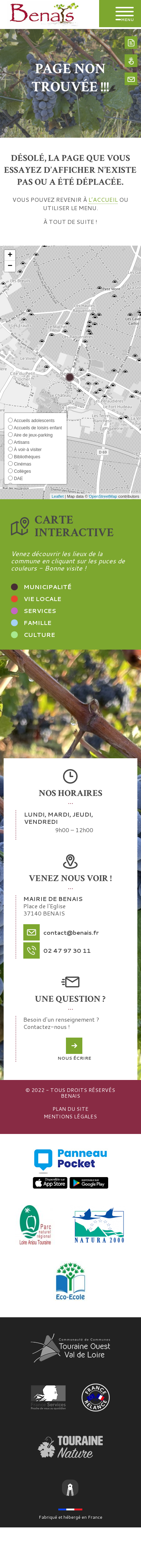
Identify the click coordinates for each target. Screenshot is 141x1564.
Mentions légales (70, 1116)
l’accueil (103, 199)
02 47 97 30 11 (67, 950)
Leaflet (58, 496)
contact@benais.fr (71, 932)
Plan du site (70, 1109)
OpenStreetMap (103, 496)
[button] (9, 255)
